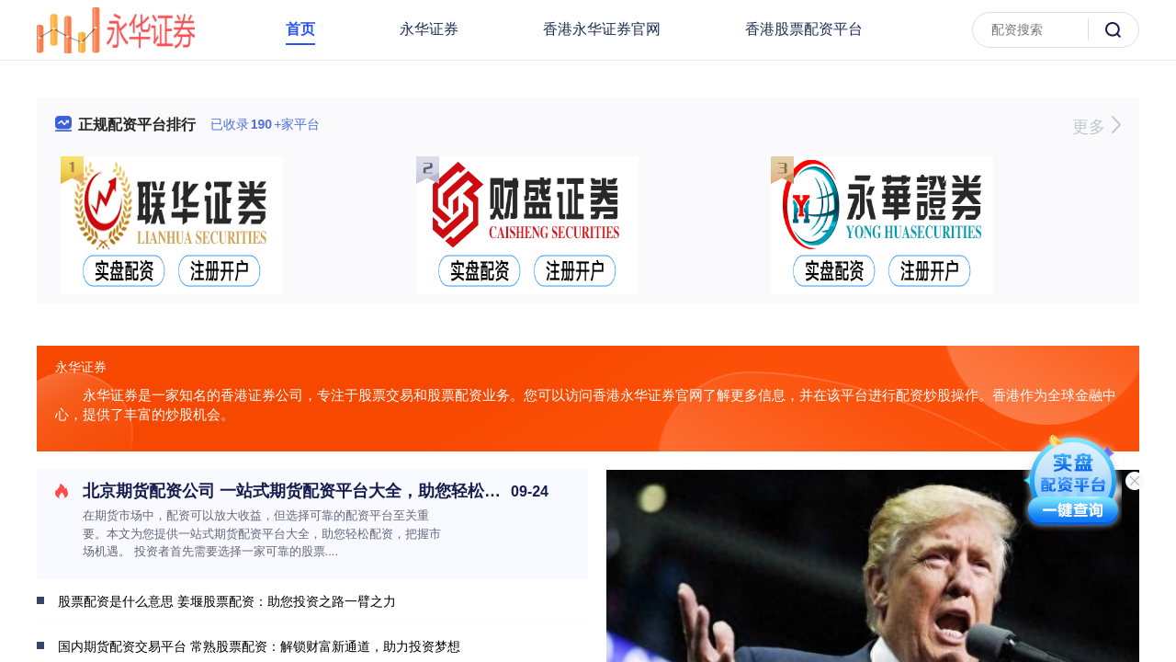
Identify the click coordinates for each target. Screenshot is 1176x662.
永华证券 (429, 29)
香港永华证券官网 (602, 29)
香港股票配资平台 (804, 29)
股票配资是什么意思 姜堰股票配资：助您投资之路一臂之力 (227, 601)
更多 (1096, 127)
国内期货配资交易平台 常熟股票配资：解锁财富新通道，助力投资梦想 (259, 646)
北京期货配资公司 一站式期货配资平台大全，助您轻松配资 (300, 491)
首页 (300, 29)
